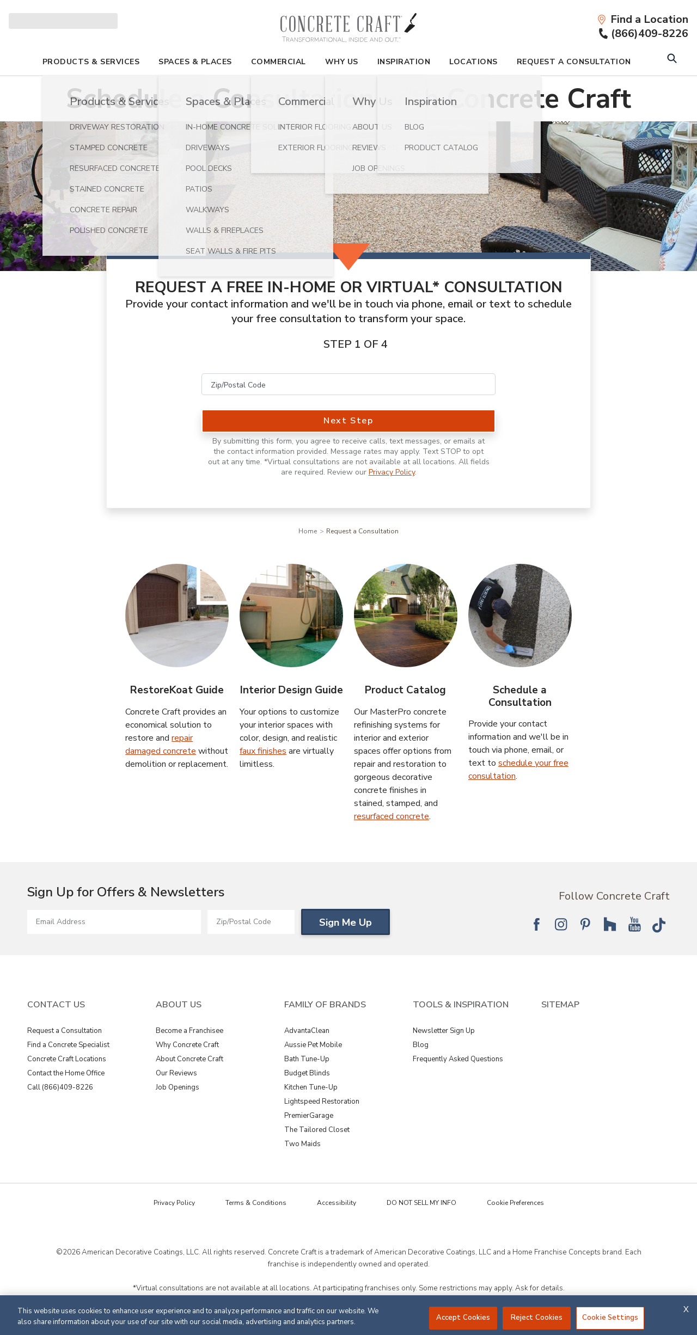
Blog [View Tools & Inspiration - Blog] (421, 1045)
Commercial (278, 62)
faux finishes (263, 751)
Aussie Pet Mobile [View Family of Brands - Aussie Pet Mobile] (313, 1045)
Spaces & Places (195, 62)
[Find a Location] (642, 19)
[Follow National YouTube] (634, 924)
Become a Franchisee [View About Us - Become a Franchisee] (189, 1031)
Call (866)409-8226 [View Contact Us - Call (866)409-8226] (60, 1087)
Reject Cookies (537, 1317)
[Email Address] (114, 922)
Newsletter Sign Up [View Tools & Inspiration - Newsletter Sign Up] (444, 1031)
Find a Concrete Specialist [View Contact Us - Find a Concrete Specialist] (68, 1045)
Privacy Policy (392, 472)
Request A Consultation (574, 62)
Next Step (348, 421)
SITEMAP (560, 1005)
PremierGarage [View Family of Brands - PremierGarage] (308, 1116)
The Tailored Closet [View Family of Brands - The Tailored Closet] (317, 1130)
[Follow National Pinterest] (585, 924)
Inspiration (404, 62)
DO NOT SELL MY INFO (421, 1202)
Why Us (341, 62)
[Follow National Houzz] (610, 924)
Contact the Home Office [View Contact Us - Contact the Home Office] (66, 1073)
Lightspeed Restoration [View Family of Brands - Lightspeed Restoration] (321, 1101)
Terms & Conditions (255, 1202)
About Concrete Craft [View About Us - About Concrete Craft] (189, 1059)
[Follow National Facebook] (536, 924)
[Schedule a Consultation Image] (520, 615)
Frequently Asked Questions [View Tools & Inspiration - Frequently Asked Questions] (458, 1059)
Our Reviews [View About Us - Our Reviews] (176, 1073)
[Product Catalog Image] (405, 615)
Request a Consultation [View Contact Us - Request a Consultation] (64, 1031)
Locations (473, 62)
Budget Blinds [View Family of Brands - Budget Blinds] (307, 1073)
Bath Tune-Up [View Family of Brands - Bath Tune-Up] (306, 1059)
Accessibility (336, 1202)
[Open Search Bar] (671, 59)
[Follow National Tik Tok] (659, 924)
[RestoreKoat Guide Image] (177, 615)
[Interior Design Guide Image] (291, 615)
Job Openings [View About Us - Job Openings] (177, 1087)
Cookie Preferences (515, 1202)
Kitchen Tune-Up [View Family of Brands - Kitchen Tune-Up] (311, 1087)
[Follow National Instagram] (561, 924)
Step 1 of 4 (355, 344)
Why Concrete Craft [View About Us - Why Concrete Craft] (187, 1045)
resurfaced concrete (391, 816)
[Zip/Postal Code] (348, 384)
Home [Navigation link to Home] (307, 531)
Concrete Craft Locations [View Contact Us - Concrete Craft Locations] (66, 1059)
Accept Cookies (463, 1317)
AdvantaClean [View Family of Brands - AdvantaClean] (306, 1031)
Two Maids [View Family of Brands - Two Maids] (302, 1144)
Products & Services (91, 62)
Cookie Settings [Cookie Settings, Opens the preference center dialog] (610, 1317)
